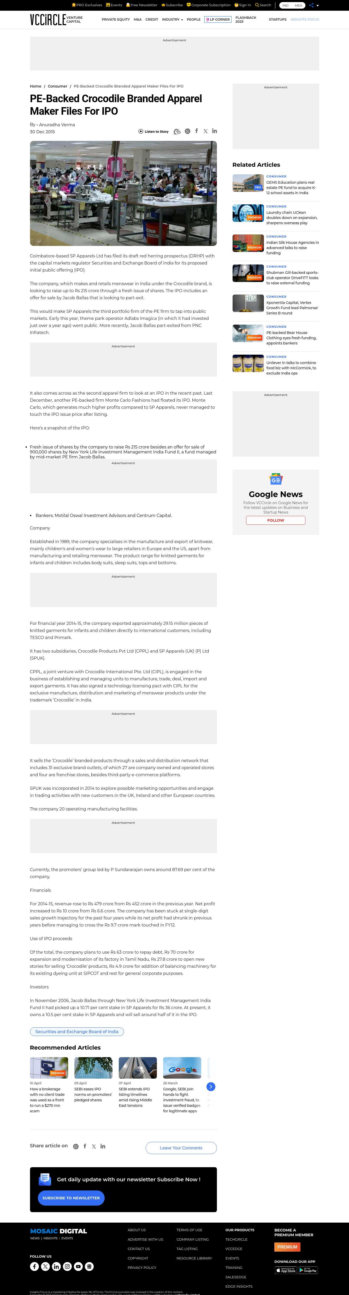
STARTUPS (278, 20)
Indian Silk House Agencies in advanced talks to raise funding (293, 247)
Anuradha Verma (57, 124)
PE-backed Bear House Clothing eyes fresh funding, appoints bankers (292, 338)
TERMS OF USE (189, 1223)
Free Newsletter (141, 5)
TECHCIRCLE (236, 1233)
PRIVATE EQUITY (116, 20)
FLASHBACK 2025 (245, 20)
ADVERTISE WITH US (145, 1233)
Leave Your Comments (174, 1143)
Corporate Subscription (208, 5)
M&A (137, 20)
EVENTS (232, 1252)
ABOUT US (137, 1223)
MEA (298, 5)
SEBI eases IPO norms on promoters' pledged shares (93, 1094)
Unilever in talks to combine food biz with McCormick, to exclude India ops (291, 368)
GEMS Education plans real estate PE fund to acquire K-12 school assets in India (291, 187)
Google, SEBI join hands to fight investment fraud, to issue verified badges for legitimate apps (181, 1100)
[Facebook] (196, 131)
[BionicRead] (177, 132)
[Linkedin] (214, 131)
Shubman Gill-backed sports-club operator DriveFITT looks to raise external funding (293, 277)
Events (114, 5)
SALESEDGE (236, 1270)
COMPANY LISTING (192, 1233)
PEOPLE (194, 20)
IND (285, 5)
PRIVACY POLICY (142, 1261)
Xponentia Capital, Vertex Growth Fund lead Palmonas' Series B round (292, 307)
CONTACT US (139, 1242)
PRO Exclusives (87, 5)
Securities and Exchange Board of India (77, 1031)
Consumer (57, 86)
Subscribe (172, 5)
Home (36, 86)
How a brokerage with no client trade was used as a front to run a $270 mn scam (47, 1100)
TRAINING (234, 1261)
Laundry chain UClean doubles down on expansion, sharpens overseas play (292, 217)
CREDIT (152, 20)
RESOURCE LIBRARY (194, 1252)
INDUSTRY (171, 20)
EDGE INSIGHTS (239, 1280)
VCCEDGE (234, 1242)
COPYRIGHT (138, 1252)
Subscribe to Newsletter (70, 1192)
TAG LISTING (187, 1242)
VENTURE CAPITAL (74, 20)
